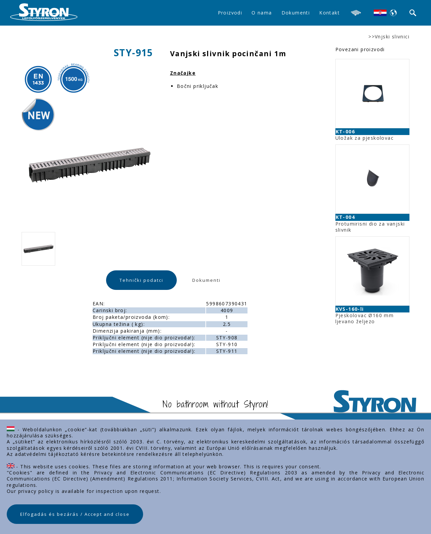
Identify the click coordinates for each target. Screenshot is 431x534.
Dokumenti (295, 12)
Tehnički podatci (141, 280)
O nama (262, 12)
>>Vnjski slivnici (388, 37)
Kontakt (329, 12)
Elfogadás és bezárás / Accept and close (75, 514)
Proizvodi (230, 12)
